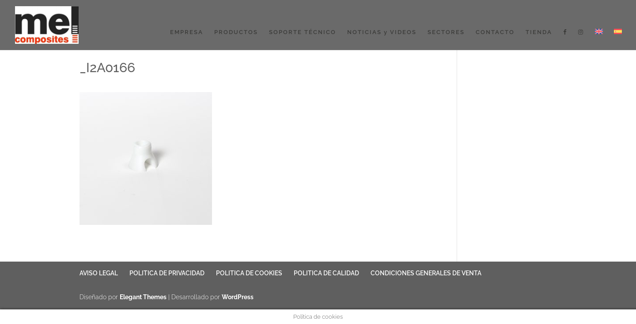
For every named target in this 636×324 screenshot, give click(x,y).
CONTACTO (495, 32)
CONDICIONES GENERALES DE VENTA (426, 273)
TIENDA (539, 32)
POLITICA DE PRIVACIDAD (166, 273)
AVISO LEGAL (99, 273)
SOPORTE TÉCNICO (302, 32)
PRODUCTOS (236, 32)
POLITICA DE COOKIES (249, 273)
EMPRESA (186, 32)
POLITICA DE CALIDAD (326, 273)
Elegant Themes (143, 297)
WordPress (238, 297)
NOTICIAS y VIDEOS (381, 32)
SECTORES (446, 32)
